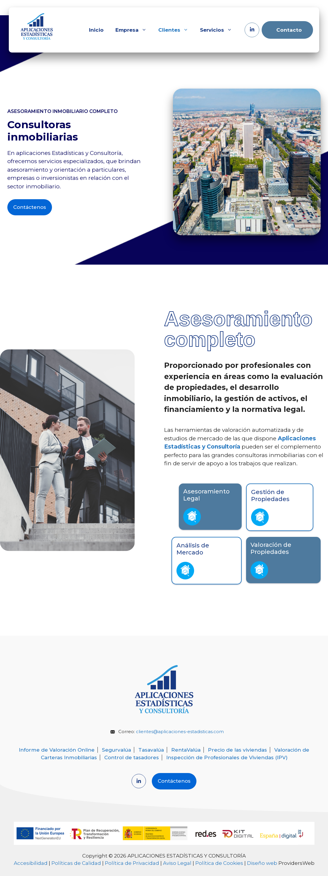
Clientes (176, 30)
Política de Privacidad (132, 863)
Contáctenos (29, 207)
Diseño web (262, 863)
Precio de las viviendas (237, 750)
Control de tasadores (131, 757)
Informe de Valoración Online (57, 750)
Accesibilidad (31, 863)
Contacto (289, 30)
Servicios (219, 30)
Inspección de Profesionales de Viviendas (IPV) (226, 757)
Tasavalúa (151, 750)
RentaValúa (186, 750)
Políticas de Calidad (76, 863)
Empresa (133, 30)
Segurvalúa (116, 750)
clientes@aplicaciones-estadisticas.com (180, 731)
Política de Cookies (219, 863)
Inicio (96, 30)
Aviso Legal (177, 863)
